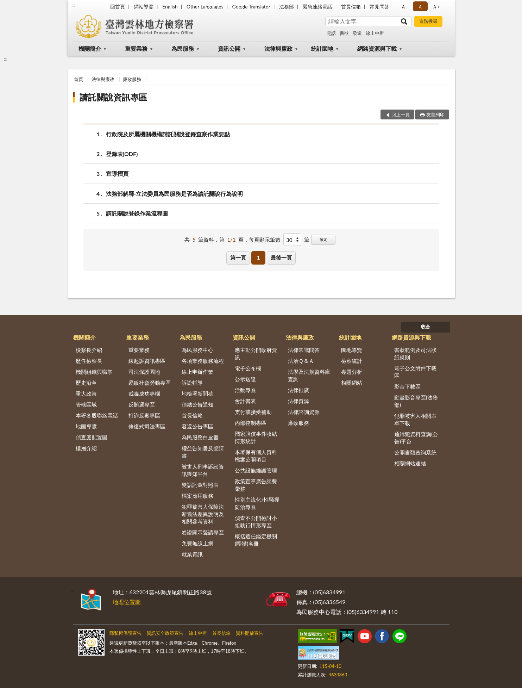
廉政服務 (132, 79)
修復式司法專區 (146, 426)
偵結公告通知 (197, 404)
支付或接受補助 (253, 412)
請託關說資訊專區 (113, 97)
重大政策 (86, 393)
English (170, 7)
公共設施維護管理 (256, 470)
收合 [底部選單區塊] (425, 326)
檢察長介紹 (89, 350)
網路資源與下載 (377, 48)
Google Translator (251, 7)
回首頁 (117, 7)
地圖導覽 (86, 426)
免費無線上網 (197, 543)
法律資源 (298, 401)
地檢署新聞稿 (197, 393)
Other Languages (205, 7)
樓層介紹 (86, 448)
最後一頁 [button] (281, 257)
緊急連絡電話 (317, 7)
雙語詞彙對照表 (200, 485)
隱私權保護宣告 (125, 633)
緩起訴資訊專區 (146, 361)
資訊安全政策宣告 (165, 633)
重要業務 (136, 48)
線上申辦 (375, 33)
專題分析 (351, 371)
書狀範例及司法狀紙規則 (415, 353)
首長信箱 (351, 7)
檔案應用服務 (197, 495)
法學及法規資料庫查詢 (309, 375)
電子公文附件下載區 (415, 372)
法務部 (286, 7)
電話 (331, 33)
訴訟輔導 (192, 382)
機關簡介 (89, 48)
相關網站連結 (410, 463)
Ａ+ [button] (436, 7)
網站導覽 (143, 7)
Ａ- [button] (404, 7)
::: (73, 5)
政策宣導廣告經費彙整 (256, 485)
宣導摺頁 (117, 173)
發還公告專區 (197, 426)
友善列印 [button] (435, 114)
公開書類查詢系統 (415, 452)
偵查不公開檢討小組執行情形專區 (256, 521)
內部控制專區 (250, 423)
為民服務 (182, 48)
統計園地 (322, 48)
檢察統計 (351, 361)
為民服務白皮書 (200, 437)
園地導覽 (351, 350)
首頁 (78, 79)
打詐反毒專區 (144, 415)
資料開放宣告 (249, 633)
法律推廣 (298, 390)
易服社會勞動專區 (149, 382)
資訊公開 (229, 48)
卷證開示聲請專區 (203, 532)
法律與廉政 (278, 48)
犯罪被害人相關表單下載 (415, 419)
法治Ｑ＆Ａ (301, 361)
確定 (323, 239)
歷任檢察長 (89, 361)
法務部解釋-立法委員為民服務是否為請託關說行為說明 (174, 194)
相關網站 (351, 382)
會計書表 (245, 401)
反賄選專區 (141, 404)
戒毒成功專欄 (144, 393)
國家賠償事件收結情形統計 (256, 437)
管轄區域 (86, 404)
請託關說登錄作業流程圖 (137, 213)
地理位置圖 (127, 602)
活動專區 (245, 390)
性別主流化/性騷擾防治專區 (257, 503)
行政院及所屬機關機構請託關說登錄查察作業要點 (168, 134)
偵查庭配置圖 (91, 437)
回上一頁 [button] (400, 114)
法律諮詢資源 (304, 412)
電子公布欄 (248, 368)
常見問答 (379, 7)
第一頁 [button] (238, 257)
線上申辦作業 (197, 371)
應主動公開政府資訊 (256, 353)
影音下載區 (407, 386)
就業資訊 (192, 554)
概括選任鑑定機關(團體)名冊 (256, 540)
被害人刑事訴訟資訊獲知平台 (203, 470)
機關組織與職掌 (94, 371)
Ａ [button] (420, 7)
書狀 (344, 33)
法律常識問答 (304, 350)
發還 (357, 33)
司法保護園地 (144, 371)
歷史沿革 (86, 382)
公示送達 (245, 379)
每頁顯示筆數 (265, 239)
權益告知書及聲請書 (203, 452)
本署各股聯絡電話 (97, 415)
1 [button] (258, 257)
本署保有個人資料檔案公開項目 (256, 456)
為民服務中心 (197, 350)
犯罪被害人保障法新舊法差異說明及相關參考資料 (203, 514)
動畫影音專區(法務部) (416, 401)
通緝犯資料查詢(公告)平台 (416, 438)
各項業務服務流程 (203, 361)
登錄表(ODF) (122, 154)
